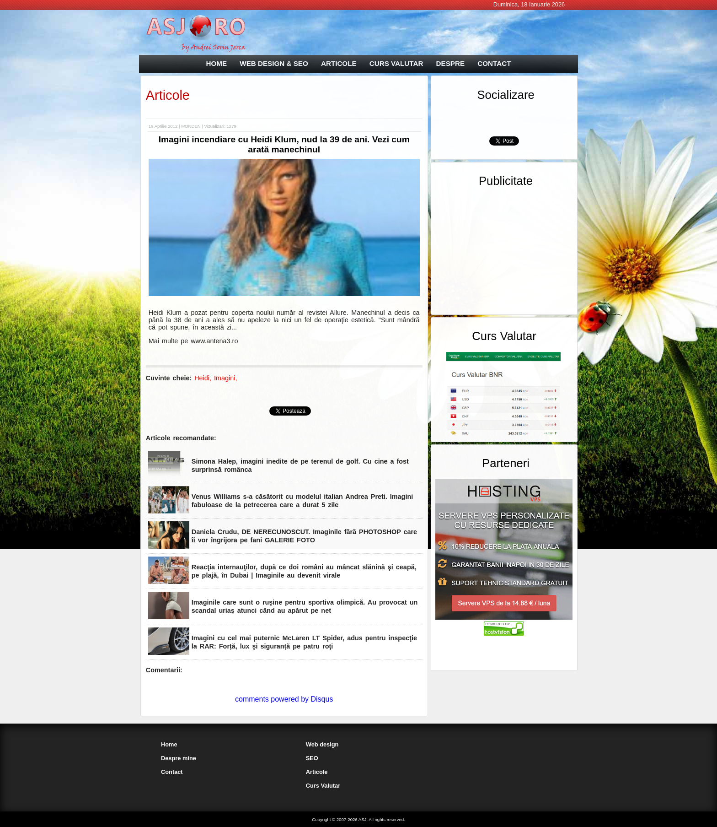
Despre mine (178, 758)
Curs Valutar (323, 785)
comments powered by (284, 699)
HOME (216, 63)
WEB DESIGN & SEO (274, 63)
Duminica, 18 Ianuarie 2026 (529, 4)
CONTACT (494, 63)
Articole (168, 95)
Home (169, 744)
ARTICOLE (339, 63)
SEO (312, 758)
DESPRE (450, 63)
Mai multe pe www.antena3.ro (193, 341)
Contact (172, 771)
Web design (322, 744)
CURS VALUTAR (396, 63)
